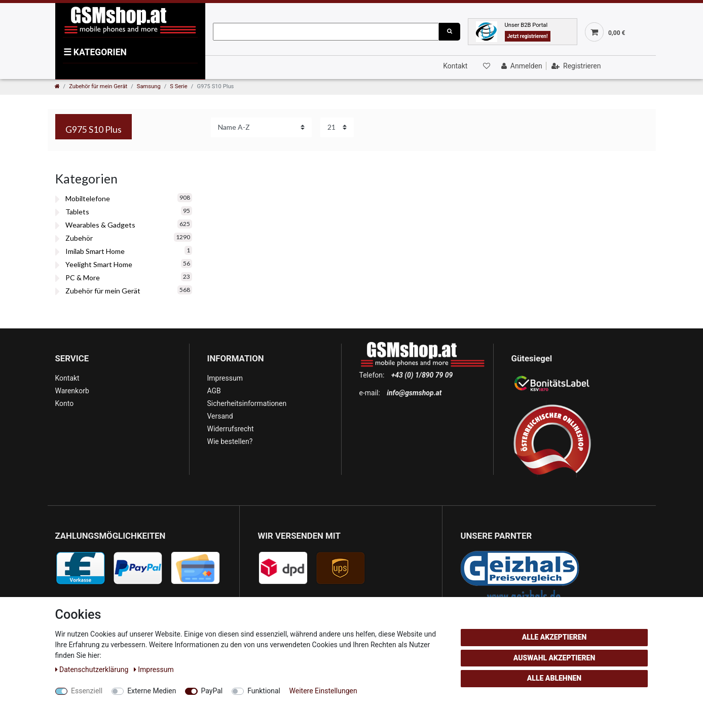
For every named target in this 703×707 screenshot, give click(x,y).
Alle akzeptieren (554, 637)
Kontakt (455, 66)
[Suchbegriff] (326, 32)
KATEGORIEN (95, 52)
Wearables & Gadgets (100, 224)
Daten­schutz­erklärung (92, 669)
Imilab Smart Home (95, 251)
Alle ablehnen (554, 678)
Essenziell (86, 691)
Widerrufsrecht (230, 429)
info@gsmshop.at (414, 393)
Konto (64, 403)
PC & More (82, 277)
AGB (214, 391)
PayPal (212, 691)
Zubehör (79, 238)
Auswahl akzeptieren (554, 658)
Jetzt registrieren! (527, 36)
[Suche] (449, 32)
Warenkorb (72, 391)
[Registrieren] (575, 66)
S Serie (178, 86)
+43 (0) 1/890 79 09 (422, 375)
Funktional (263, 691)
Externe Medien (151, 691)
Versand (220, 416)
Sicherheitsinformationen (247, 403)
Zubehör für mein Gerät (98, 86)
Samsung (149, 86)
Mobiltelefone (87, 198)
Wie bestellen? (230, 441)
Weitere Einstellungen (323, 691)
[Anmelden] (520, 66)
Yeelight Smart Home (98, 264)
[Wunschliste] (486, 66)
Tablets (77, 211)
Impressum (225, 378)
